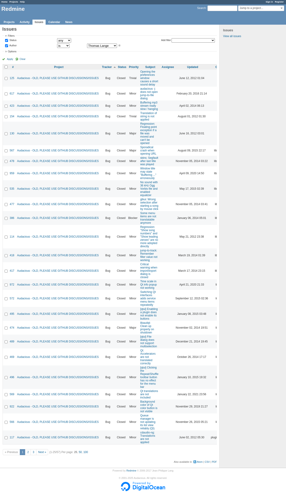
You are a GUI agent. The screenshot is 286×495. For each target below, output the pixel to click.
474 (12, 327)
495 (12, 313)
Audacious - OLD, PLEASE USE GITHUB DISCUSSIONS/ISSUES (58, 78)
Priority (134, 67)
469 (12, 357)
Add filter (166, 40)
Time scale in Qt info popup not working (148, 284)
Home (4, 1)
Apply (10, 59)
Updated (192, 67)
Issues (39, 22)
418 (12, 255)
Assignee (168, 67)
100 (85, 452)
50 (80, 452)
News (68, 22)
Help (22, 1)
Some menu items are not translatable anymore (148, 218)
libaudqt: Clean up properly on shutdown (147, 327)
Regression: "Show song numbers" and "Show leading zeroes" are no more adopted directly (149, 236)
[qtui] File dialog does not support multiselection (148, 341)
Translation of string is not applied (148, 116)
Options (12, 51)
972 (12, 284)
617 (12, 93)
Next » (42, 452)
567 (12, 150)
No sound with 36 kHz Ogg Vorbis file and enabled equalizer (149, 189)
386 (12, 218)
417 (12, 270)
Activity (24, 22)
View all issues (232, 36)
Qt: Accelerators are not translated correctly (148, 357)
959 (12, 173)
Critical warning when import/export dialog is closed (148, 271)
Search (201, 8)
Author (13, 45)
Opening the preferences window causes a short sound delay (149, 78)
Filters (11, 35)
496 (12, 377)
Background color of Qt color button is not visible (149, 406)
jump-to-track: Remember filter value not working (149, 255)
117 (12, 437)
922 (12, 406)
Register (279, 1)
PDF (214, 461)
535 (12, 188)
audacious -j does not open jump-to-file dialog (149, 93)
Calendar (54, 22)
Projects (13, 1)
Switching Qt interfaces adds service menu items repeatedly (148, 298)
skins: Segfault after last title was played (149, 161)
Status (13, 40)
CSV (207, 461)
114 (12, 236)
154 (12, 116)
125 (12, 78)
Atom (200, 461)
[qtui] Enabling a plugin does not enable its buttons (149, 313)
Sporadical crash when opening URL (148, 150)
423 (12, 105)
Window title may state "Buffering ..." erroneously (148, 173)
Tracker (107, 67)
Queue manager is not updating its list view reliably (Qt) (147, 422)
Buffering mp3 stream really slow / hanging (149, 106)
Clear (23, 59)
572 (12, 298)
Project (59, 67)
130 (12, 133)
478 (12, 161)
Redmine (131, 470)
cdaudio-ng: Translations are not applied (147, 437)
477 (12, 204)
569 (12, 394)
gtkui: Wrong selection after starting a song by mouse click (149, 204)
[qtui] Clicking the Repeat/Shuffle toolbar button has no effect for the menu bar (149, 377)
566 (12, 422)
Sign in (269, 1)
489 (12, 341)
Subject (150, 67)
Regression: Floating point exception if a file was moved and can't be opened (148, 133)
